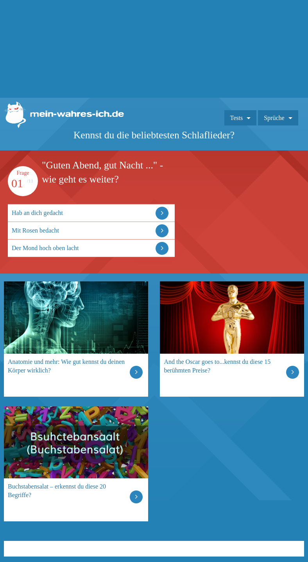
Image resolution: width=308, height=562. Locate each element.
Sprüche (274, 118)
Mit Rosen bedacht (35, 230)
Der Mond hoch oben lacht (45, 248)
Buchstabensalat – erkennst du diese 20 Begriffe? (57, 490)
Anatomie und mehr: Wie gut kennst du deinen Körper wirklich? (66, 366)
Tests (236, 118)
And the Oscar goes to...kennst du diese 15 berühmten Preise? (217, 366)
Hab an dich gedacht (37, 212)
